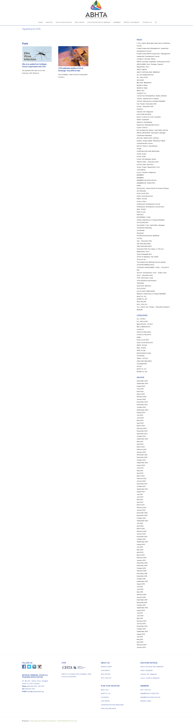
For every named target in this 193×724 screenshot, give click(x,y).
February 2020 (141, 531)
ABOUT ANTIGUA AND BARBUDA (148, 72)
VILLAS (139, 366)
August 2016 (141, 584)
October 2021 (141, 486)
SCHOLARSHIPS (142, 222)
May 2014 (140, 639)
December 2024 (142, 402)
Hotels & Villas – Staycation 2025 (148, 162)
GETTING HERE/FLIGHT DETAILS (148, 138)
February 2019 (141, 557)
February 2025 (141, 396)
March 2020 (141, 528)
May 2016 (140, 592)
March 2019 (141, 555)
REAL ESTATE (141, 209)
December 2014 (142, 626)
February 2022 (141, 478)
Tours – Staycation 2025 (145, 275)
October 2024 (141, 407)
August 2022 (141, 465)
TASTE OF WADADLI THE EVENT (148, 257)
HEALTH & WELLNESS (144, 332)
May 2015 (140, 618)
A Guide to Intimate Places (146, 59)
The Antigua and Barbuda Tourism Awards (151, 262)
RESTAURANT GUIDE (144, 353)
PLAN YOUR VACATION (145, 196)
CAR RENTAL (105, 701)
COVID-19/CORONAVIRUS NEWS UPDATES (152, 96)
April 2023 (140, 444)
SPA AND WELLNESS (144, 243)
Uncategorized (142, 363)
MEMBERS (140, 175)
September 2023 (142, 439)
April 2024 (140, 423)
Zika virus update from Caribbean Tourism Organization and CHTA (34, 65)
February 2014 (141, 645)
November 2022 (142, 457)
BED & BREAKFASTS (143, 327)
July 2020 (140, 523)
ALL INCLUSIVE (142, 77)
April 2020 (140, 526)
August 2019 (141, 544)
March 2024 (141, 425)
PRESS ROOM (142, 199)
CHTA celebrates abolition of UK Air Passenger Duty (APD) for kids (70, 69)
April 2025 (140, 391)
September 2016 (142, 581)
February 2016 (141, 594)
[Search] (155, 22)
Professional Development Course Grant (150, 207)
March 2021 (141, 505)
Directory (140, 109)
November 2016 (142, 576)
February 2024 (142, 428)
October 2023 (141, 436)
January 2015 (141, 623)
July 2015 (140, 613)
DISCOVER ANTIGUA (144, 114)
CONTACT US (141, 93)
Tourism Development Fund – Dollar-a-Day (152, 272)
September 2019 (142, 542)
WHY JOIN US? (142, 304)
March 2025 (141, 394)
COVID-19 (140, 329)
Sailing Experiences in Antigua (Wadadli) (150, 220)
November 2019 (142, 536)
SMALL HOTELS (142, 358)
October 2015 (141, 605)
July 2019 (140, 547)
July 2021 (140, 494)
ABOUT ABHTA (142, 69)
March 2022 (141, 476)
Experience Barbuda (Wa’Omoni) (148, 125)
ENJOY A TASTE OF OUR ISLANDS (149, 117)
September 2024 (142, 410)
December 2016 (142, 573)
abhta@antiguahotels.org (35, 691)
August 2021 (141, 491)
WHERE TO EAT (142, 299)
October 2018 (141, 568)
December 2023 (142, 431)
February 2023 (141, 449)
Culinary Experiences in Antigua (148, 98)
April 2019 (140, 552)
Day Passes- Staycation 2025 (147, 104)
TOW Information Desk (145, 278)
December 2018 (142, 563)
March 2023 (141, 447)
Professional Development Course (148, 204)
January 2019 (141, 560)
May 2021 (140, 499)
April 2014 (140, 642)
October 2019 (141, 539)
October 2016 (141, 579)
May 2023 (140, 441)
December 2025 (142, 381)
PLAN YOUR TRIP (143, 193)
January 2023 (141, 452)
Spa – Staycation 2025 (144, 241)
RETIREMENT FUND (144, 217)
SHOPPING (140, 230)
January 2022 (141, 481)
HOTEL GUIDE (141, 154)
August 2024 (141, 412)
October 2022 (141, 460)
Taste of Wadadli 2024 (144, 254)
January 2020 (141, 534)
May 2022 (140, 470)
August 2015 (141, 610)
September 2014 (142, 631)
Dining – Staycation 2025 (145, 106)
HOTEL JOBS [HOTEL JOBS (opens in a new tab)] (141, 156)
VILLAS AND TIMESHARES (146, 291)
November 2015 (142, 602)
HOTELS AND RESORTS (145, 164)
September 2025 (142, 383)
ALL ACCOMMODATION (145, 75)
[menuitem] (40, 22)
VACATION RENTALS (144, 286)
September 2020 (142, 520)
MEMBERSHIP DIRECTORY (146, 183)
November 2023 (142, 433)
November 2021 (142, 484)
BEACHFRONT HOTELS (145, 324)
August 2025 (141, 386)
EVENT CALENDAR (143, 119)
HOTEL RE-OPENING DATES (146, 159)
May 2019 (140, 550)
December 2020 (142, 513)
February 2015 (141, 621)
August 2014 (141, 634)
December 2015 (142, 600)
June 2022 (140, 468)
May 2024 (140, 420)
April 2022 (140, 473)
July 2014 (140, 637)
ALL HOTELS (141, 319)
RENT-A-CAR (141, 212)
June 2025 (140, 389)
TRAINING (140, 283)
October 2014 (141, 629)
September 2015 (142, 607)
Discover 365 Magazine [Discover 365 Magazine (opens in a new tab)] (145, 112)
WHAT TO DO (141, 296)
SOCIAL (139, 238)
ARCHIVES (140, 80)
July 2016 (140, 586)
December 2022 (142, 454)
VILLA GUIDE (141, 288)
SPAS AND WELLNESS (144, 246)
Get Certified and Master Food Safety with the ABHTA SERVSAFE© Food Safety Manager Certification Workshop (152, 132)
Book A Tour (141, 90)
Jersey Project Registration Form (148, 167)
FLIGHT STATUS (142, 127)
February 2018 (141, 571)
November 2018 (142, 565)
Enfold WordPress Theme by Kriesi (67, 721)
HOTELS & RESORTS (144, 334)
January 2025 (141, 399)
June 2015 (140, 615)
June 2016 (140, 589)
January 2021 (141, 510)
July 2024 (140, 415)
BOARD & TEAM (142, 85)
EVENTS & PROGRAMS (144, 122)
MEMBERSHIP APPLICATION (146, 180)
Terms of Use (141, 259)
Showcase (140, 233)
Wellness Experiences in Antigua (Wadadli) (151, 294)
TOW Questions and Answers (146, 280)
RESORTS (140, 214)
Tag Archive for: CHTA (31, 29)
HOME (139, 148)
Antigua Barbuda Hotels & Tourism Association (43, 721)
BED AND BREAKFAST (144, 82)
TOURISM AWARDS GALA (145, 264)
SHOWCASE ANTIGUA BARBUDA (148, 235)
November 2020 (142, 515)
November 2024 (142, 404)
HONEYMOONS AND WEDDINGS (148, 151)
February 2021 (141, 507)
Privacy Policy (141, 201)
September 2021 (142, 489)
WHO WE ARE (141, 301)
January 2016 (141, 597)
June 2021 (140, 497)
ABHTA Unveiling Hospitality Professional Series (153, 61)
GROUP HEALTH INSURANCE (147, 146)
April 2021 (140, 502)
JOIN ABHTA (141, 170)
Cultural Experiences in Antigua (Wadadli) (151, 101)
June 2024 (140, 418)
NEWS (139, 185)
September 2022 (142, 462)
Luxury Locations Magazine (146, 172)
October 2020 (141, 518)
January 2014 (141, 647)
